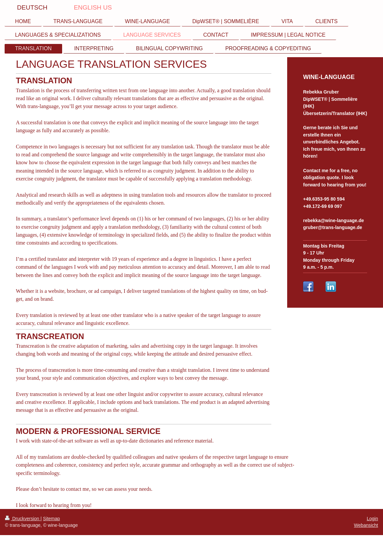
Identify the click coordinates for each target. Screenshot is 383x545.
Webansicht (366, 525)
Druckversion (22, 518)
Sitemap (51, 518)
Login (372, 518)
